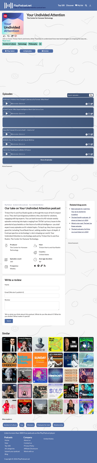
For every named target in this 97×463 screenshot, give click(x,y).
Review (7, 300)
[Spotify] (38, 266)
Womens (30, 426)
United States (49, 440)
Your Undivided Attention (36, 205)
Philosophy (33, 44)
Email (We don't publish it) (14, 292)
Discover (70, 5)
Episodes (27, 51)
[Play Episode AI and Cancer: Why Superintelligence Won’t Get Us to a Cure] (7, 113)
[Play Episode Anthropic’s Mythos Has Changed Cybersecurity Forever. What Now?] (7, 104)
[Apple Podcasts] (35, 266)
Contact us (28, 444)
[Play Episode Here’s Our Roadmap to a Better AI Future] (7, 154)
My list (79, 5)
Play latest (9, 51)
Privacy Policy (29, 447)
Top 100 (61, 5)
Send (9, 322)
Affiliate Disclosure (31, 450)
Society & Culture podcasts (20, 205)
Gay (21, 426)
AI (40, 44)
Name (7, 285)
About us (27, 441)
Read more (6, 41)
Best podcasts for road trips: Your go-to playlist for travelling (80, 211)
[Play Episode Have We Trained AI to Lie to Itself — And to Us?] (7, 134)
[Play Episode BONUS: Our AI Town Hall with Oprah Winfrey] (7, 144)
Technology (22, 44)
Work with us (29, 453)
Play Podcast (8, 205)
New (6, 444)
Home (7, 441)
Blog (6, 455)
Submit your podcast (12, 453)
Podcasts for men (43, 426)
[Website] (42, 266)
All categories (10, 450)
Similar (45, 51)
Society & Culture (9, 44)
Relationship (58, 426)
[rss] (45, 266)
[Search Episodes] (91, 95)
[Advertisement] (21, 71)
